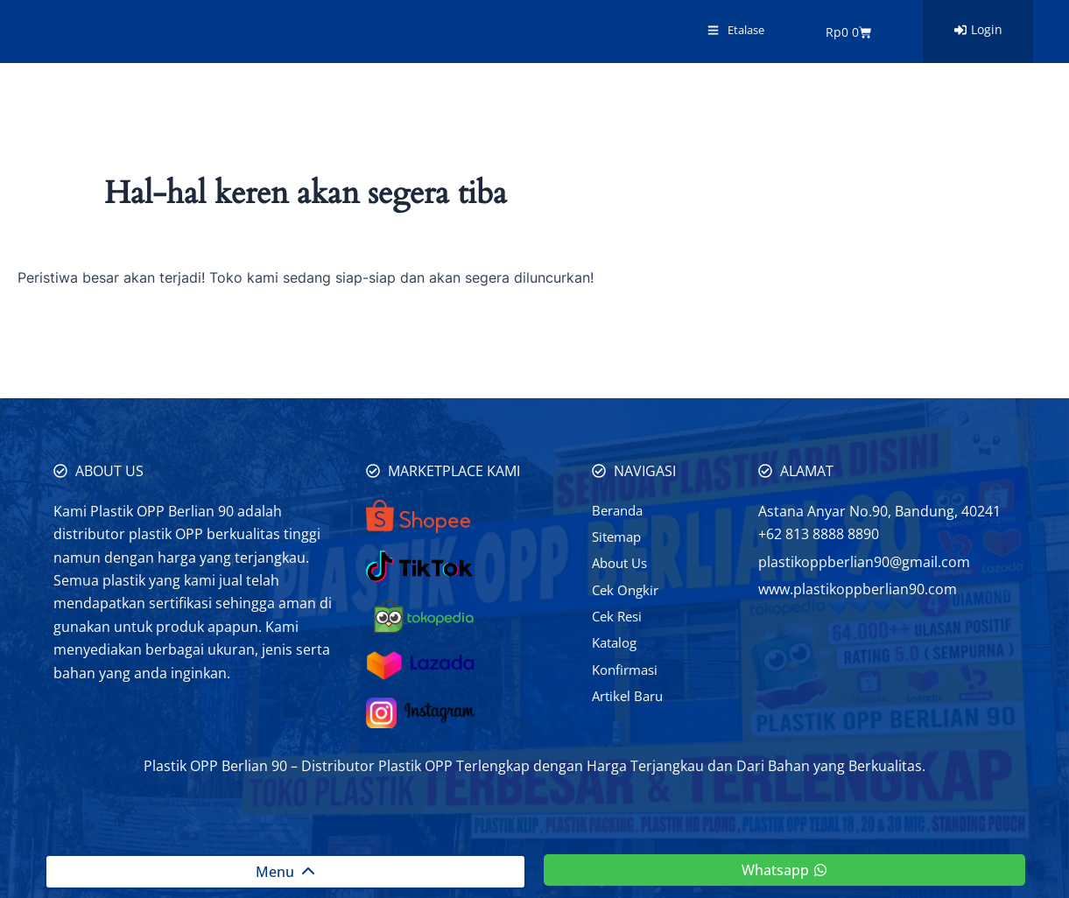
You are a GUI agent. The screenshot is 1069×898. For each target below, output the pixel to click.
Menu (285, 871)
